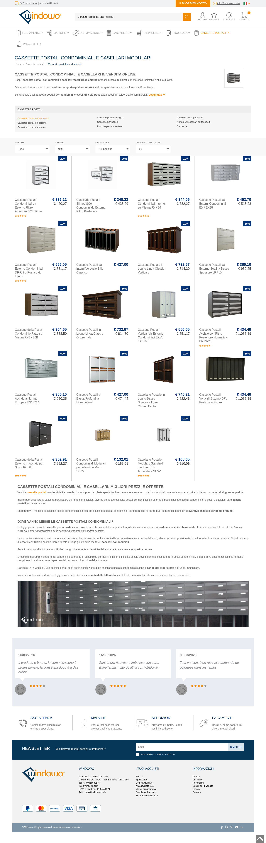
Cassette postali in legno (110, 117)
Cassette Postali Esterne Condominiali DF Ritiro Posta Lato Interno (29, 270)
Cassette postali (211, 33)
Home (18, 64)
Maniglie (58, 33)
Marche (19, 142)
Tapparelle (149, 33)
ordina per (102, 142)
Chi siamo (197, 779)
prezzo (59, 142)
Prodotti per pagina (148, 142)
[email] (182, 747)
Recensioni (198, 783)
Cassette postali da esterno (32, 122)
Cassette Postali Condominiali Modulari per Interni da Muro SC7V (91, 465)
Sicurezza (178, 33)
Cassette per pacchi (107, 122)
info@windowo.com (228, 3)
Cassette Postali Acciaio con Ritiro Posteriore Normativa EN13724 (213, 335)
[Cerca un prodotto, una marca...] (129, 17)
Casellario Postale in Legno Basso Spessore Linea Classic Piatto (151, 400)
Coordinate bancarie (146, 792)
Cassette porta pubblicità (190, 117)
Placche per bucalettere (110, 126)
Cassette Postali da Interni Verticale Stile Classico (89, 268)
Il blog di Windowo (193, 3)
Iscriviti (235, 746)
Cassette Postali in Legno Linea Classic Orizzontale (89, 333)
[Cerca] (187, 17)
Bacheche (182, 126)
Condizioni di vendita (203, 786)
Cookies (197, 792)
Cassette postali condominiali (65, 64)
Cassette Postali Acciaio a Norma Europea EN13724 (27, 398)
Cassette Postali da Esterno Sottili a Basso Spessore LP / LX (214, 268)
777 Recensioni (28, 3)
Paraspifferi (29, 44)
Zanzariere (119, 33)
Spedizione (141, 779)
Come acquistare (144, 783)
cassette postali (36, 492)
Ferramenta (30, 33)
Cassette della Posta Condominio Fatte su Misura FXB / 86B (28, 333)
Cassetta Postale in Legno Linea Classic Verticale (151, 268)
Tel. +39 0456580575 (89, 783)
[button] (199, 16)
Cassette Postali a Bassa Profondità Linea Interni (88, 398)
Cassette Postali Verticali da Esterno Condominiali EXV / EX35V (150, 335)
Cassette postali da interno (32, 127)
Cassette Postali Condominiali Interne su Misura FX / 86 (151, 203)
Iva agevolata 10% (145, 786)
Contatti (196, 776)
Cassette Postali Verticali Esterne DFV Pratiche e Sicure (213, 398)
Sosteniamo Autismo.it (147, 795)
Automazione (88, 33)
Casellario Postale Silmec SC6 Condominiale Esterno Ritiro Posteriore (90, 205)
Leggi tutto (157, 94)
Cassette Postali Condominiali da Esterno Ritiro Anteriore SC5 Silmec (29, 205)
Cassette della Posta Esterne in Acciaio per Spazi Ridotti (29, 463)
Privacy (196, 789)
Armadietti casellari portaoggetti (194, 122)
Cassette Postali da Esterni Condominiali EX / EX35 (212, 203)
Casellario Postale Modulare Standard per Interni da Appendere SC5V (150, 465)
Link (172, 754)
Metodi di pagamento (146, 789)
